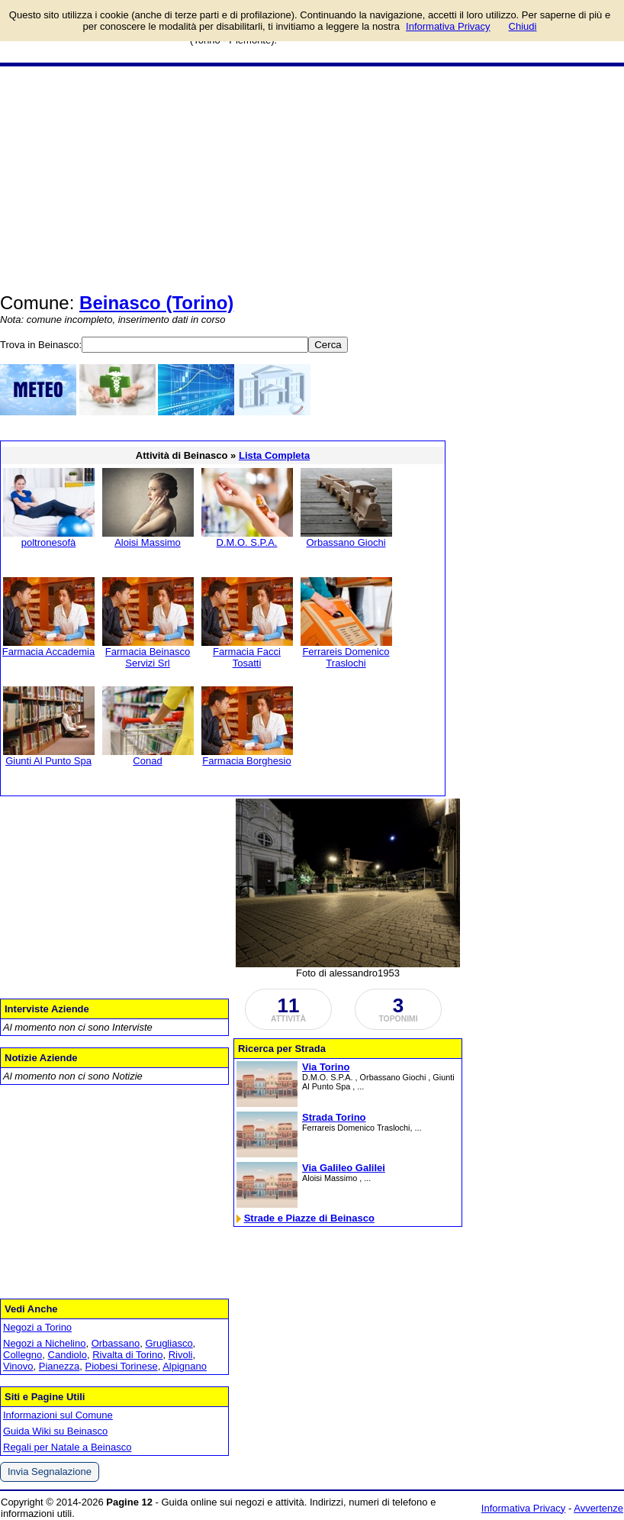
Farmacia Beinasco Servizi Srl (147, 657)
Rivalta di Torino (127, 1354)
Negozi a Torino (37, 1327)
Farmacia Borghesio (246, 760)
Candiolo (67, 1354)
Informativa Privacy (523, 1508)
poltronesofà (48, 542)
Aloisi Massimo (147, 542)
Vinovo (18, 1366)
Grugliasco (168, 1343)
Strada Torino (334, 1117)
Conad (147, 760)
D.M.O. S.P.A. (247, 542)
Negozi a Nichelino (44, 1343)
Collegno (22, 1354)
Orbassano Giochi (345, 542)
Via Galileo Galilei (343, 1167)
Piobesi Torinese (121, 1366)
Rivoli (181, 1354)
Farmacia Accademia (48, 651)
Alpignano (184, 1366)
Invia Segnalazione (50, 1471)
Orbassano (116, 1343)
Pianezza (59, 1366)
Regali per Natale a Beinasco (67, 1447)
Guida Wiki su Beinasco (55, 1431)
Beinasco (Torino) (156, 302)
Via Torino (325, 1067)
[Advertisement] (312, 181)
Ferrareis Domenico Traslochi (345, 657)
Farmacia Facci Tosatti (247, 657)
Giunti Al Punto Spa (48, 760)
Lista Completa (274, 455)
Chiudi (523, 26)
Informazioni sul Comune (58, 1415)
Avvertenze (598, 1508)
